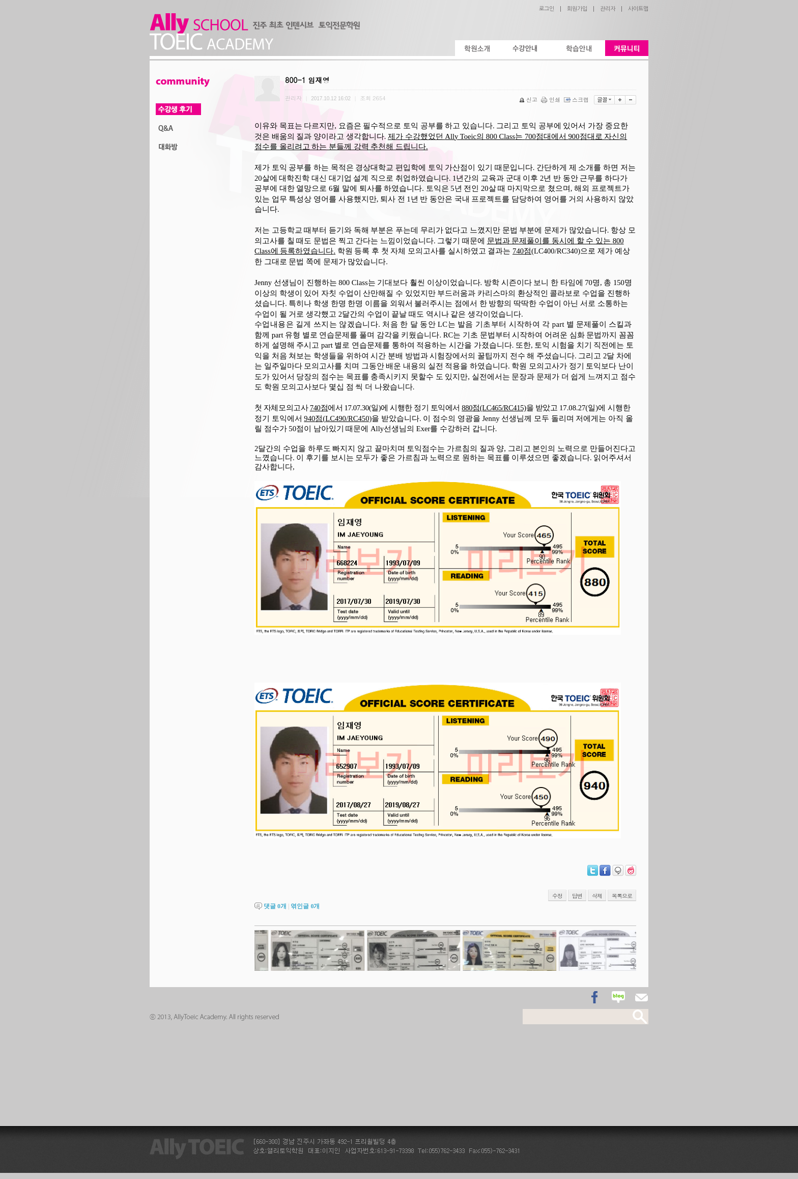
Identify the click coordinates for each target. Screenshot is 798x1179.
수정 (557, 896)
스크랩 (577, 99)
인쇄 (551, 99)
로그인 (546, 9)
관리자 (607, 9)
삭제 (597, 896)
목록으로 (622, 896)
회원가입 (577, 9)
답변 (577, 896)
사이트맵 (638, 9)
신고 (529, 99)
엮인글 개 (305, 906)
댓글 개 (275, 906)
